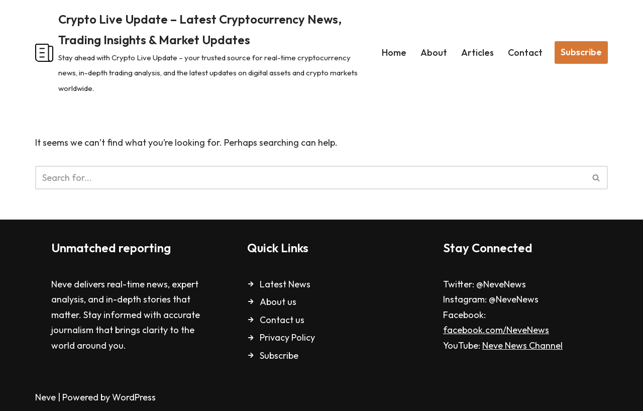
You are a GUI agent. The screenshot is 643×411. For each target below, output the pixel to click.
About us (278, 301)
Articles (477, 52)
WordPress (134, 397)
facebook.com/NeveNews (496, 330)
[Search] (310, 177)
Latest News (285, 284)
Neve (45, 397)
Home (394, 52)
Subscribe (581, 52)
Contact (525, 52)
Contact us (282, 320)
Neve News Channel (522, 345)
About (433, 52)
